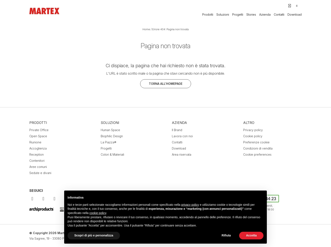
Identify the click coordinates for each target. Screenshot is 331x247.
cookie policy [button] (98, 213)
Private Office (39, 130)
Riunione (35, 142)
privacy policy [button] (190, 204)
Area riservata (181, 154)
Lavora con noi (182, 136)
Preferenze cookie (256, 142)
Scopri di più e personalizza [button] (93, 235)
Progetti (237, 14)
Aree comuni (38, 167)
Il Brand (177, 130)
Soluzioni (222, 14)
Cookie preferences (257, 154)
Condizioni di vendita (258, 148)
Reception (36, 154)
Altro (248, 123)
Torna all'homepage (165, 83)
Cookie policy (252, 136)
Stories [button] (251, 14)
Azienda (265, 14)
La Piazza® (108, 142)
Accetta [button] (251, 235)
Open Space (38, 136)
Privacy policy (253, 130)
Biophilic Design (112, 136)
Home (146, 29)
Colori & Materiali (112, 154)
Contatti (279, 14)
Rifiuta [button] (226, 235)
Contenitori (37, 160)
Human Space (110, 130)
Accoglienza (38, 148)
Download (295, 14)
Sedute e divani (40, 173)
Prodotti (207, 14)
